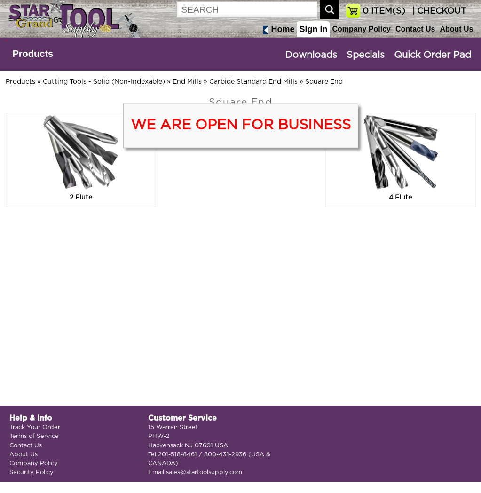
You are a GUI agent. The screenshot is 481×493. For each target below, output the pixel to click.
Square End (324, 82)
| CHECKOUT (438, 11)
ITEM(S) (384, 11)
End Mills (187, 82)
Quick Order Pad (432, 55)
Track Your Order (34, 427)
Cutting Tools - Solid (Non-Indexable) (104, 82)
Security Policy (31, 472)
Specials (366, 55)
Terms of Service (34, 436)
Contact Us (415, 29)
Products (33, 53)
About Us (456, 29)
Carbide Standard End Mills (253, 82)
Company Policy (361, 29)
